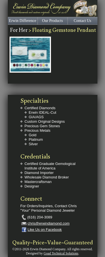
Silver (33, 144)
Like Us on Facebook (45, 229)
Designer (32, 186)
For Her (19, 29)
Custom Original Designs (45, 121)
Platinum (36, 139)
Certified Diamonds (40, 108)
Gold (32, 135)
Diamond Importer (39, 173)
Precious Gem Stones (42, 126)
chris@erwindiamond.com (49, 223)
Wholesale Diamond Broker (47, 177)
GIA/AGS (36, 117)
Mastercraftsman (38, 182)
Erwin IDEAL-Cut (42, 112)
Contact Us (82, 21)
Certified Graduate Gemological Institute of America (50, 166)
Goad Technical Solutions (61, 253)
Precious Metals (37, 130)
